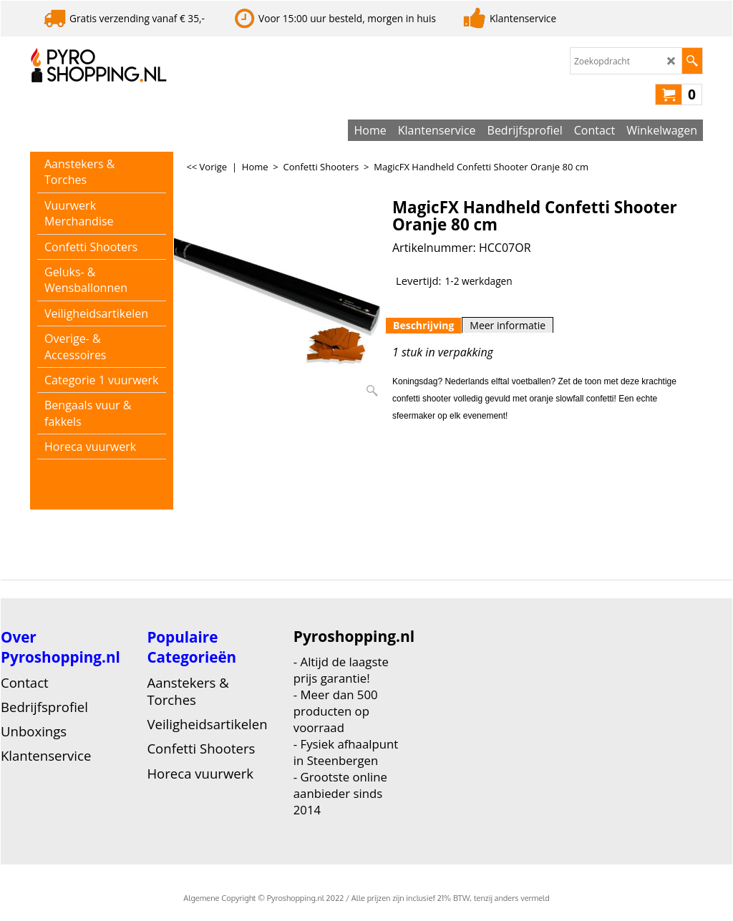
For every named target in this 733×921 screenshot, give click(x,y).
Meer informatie (507, 325)
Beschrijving (423, 325)
